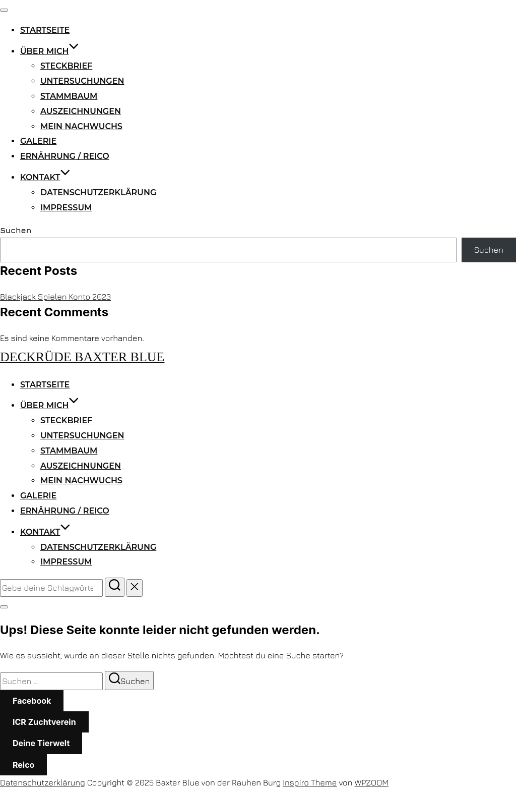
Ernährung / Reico (64, 156)
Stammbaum (68, 96)
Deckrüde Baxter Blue (82, 357)
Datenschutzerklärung (98, 192)
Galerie (38, 141)
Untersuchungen (82, 81)
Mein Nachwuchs (81, 126)
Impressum (66, 207)
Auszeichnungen (80, 111)
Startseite (45, 30)
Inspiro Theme (310, 782)
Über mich (49, 51)
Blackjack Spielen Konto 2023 (55, 296)
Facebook (32, 701)
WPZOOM (372, 782)
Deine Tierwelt (41, 743)
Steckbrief (66, 66)
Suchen (15, 230)
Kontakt (45, 177)
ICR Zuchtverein (44, 722)
